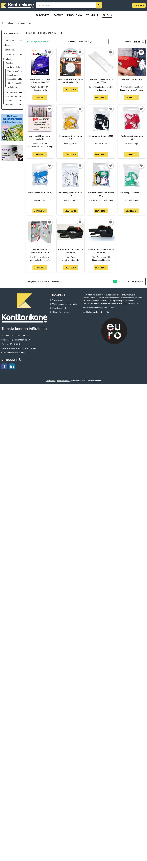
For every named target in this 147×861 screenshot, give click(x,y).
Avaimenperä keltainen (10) (70, 137)
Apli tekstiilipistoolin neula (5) (39, 137)
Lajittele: (71, 41)
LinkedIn (12, 366)
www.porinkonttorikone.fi (13, 352)
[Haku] (69, 5)
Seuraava (137, 281)
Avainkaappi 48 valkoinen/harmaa (40, 250)
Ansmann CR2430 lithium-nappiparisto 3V (70, 80)
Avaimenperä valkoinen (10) (70, 194)
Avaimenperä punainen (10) (132, 137)
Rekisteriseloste (59, 308)
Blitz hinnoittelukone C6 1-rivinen (70, 250)
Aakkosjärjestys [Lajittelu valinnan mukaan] (85, 41)
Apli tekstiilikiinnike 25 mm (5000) (101, 80)
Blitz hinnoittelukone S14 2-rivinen (101, 250)
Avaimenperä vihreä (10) (132, 192)
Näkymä (127, 41)
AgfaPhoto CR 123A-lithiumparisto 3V (40, 80)
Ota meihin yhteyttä (61, 312)
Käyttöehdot (50, 381)
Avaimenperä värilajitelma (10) (101, 194)
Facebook (4, 366)
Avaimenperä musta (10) (101, 136)
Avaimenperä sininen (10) (39, 192)
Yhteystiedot (58, 300)
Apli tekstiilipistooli (132, 79)
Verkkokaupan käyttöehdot (64, 304)
